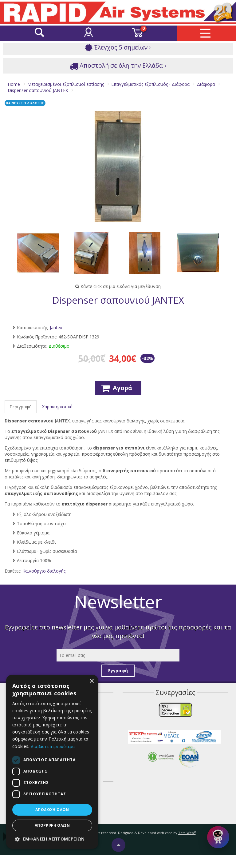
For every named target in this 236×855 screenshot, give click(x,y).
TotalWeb (187, 832)
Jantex (56, 327)
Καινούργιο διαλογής (43, 571)
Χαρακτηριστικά (57, 407)
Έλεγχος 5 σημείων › (118, 47)
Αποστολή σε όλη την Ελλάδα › (118, 65)
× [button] (91, 681)
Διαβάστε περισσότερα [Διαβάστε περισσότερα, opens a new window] (53, 746)
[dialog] (52, 762)
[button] (52, 839)
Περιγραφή (21, 407)
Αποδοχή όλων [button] (52, 809)
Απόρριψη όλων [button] (52, 825)
